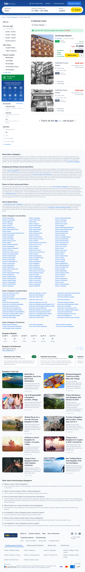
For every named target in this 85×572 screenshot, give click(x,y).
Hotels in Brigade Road (61, 233)
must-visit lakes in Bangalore (60, 186)
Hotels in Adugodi (34, 223)
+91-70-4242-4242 (36, 3)
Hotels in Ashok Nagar (35, 225)
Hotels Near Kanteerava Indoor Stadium (68, 317)
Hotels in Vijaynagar (7, 286)
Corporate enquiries (27, 537)
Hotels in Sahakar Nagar (9, 276)
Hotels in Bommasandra (35, 233)
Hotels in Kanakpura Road (36, 257)
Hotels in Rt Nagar (60, 274)
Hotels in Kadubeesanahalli (10, 244)
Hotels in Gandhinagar (61, 244)
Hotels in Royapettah (8, 274)
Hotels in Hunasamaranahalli (10, 254)
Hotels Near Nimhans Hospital (65, 297)
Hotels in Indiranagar (8, 218)
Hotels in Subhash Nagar (9, 280)
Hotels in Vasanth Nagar (9, 284)
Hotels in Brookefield (8, 235)
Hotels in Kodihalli (60, 259)
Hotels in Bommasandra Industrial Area (13, 233)
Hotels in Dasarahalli (8, 239)
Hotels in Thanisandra (61, 280)
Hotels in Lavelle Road (8, 263)
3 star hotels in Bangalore (36, 324)
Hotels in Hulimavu (60, 252)
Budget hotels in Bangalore (9, 324)
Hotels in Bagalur (60, 225)
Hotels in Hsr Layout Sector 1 (37, 252)
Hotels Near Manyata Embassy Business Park (41, 304)
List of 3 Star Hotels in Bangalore (65, 326)
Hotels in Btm (32, 222)
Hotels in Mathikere (34, 265)
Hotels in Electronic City (61, 242)
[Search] (76, 9)
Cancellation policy (54, 540)
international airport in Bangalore (14, 204)
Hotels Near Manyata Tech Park (38, 293)
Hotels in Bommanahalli (61, 231)
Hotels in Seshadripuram (9, 278)
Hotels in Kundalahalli (35, 261)
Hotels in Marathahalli (8, 265)
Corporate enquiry (59, 3)
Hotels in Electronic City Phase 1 (38, 242)
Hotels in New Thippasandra (10, 269)
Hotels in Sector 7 (60, 276)
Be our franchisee (53, 533)
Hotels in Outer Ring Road (36, 269)
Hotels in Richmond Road (62, 272)
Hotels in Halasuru (34, 246)
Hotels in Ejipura (6, 242)
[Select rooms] (72, 55)
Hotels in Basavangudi (35, 229)
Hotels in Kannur (59, 257)
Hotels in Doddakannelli (61, 239)
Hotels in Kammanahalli (8, 257)
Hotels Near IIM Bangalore (64, 295)
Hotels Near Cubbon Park (36, 297)
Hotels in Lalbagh (60, 261)
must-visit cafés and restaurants (42, 174)
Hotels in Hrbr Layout (61, 250)
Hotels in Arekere (7, 225)
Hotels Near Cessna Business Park (67, 308)
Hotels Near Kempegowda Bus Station (39, 311)
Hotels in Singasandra (61, 278)
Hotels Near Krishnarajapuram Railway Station (41, 306)
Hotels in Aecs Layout (61, 223)
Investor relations (34, 533)
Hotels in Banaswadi (34, 227)
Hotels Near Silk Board (63, 299)
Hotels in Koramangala (8, 220)
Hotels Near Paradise (8, 297)
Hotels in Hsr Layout (60, 222)
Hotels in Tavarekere (35, 280)
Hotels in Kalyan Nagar (61, 255)
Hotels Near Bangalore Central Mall (39, 315)
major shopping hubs (13, 171)
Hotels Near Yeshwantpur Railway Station (68, 293)
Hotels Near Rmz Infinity (9, 317)
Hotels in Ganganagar (8, 246)
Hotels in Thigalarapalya (9, 282)
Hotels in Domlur (33, 240)
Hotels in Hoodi (59, 248)
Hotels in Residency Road (36, 272)
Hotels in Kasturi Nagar (8, 259)
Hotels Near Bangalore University (66, 313)
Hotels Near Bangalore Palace (65, 302)
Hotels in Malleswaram (61, 263)
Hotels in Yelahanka (60, 286)
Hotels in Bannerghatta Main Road (64, 227)
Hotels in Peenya (7, 271)
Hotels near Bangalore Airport (10, 293)
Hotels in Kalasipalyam (35, 255)
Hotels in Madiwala (34, 263)
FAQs (22, 540)
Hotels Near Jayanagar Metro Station (12, 313)
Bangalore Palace (11, 193)
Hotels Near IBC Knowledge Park (11, 308)
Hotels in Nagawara (34, 267)
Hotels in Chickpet (60, 235)
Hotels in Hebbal (33, 248)
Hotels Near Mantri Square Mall (11, 315)
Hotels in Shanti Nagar (35, 278)
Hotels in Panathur (60, 269)
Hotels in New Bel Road (61, 267)
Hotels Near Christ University (10, 302)
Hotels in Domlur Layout (9, 240)
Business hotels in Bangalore (64, 324)
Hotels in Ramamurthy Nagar (63, 218)
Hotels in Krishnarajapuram (9, 261)
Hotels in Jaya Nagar (61, 220)
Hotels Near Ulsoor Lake (36, 299)
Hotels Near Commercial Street (37, 308)
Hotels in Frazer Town (35, 244)
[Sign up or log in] (74, 4)
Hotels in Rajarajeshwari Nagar (10, 272)
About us (48, 3)
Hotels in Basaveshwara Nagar (63, 229)
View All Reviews (9, 351)
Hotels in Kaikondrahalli (8, 255)
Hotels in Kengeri (34, 259)
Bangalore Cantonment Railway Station (59, 207)
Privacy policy (42, 540)
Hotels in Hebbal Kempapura (10, 248)
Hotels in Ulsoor (59, 282)
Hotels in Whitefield (34, 286)
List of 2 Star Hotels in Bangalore (38, 326)
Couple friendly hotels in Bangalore (12, 326)
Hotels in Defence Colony (36, 239)
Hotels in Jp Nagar (7, 223)
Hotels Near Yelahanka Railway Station (68, 310)
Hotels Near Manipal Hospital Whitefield (13, 311)
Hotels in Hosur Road (35, 250)
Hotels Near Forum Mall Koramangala (12, 304)
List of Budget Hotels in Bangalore (11, 328)
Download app (41, 537)
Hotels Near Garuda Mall (64, 306)
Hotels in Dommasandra (62, 240)
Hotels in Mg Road (7, 222)
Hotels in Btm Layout (34, 220)
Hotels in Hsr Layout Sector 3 (10, 252)
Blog (43, 533)
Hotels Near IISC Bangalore (36, 295)
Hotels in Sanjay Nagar (35, 276)
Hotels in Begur (6, 231)
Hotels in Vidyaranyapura (62, 284)
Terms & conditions (31, 540)
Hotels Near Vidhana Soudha (10, 306)
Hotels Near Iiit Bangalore (64, 315)
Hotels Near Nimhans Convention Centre (40, 310)
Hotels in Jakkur (33, 254)
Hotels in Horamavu (7, 250)
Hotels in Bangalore (12, 17)
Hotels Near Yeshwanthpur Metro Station (40, 313)
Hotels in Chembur (34, 235)
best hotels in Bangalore (73, 161)
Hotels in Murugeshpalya (62, 265)
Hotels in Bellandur (34, 231)
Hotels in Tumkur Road (35, 282)
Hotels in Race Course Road (37, 271)
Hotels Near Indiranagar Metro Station (67, 304)
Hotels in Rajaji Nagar (61, 271)
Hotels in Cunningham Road (62, 237)
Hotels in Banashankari (8, 227)
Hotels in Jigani (59, 254)
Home (3, 17)
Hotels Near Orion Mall (8, 295)
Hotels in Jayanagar (34, 218)
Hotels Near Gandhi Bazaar (64, 311)
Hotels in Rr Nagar (34, 274)
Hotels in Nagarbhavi (8, 267)
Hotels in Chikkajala (7, 237)
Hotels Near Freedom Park (36, 317)
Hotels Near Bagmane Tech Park (38, 302)
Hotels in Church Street (35, 237)
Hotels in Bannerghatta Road (10, 229)
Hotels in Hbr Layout (60, 246)
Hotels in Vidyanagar (35, 284)
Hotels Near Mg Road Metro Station (12, 310)
